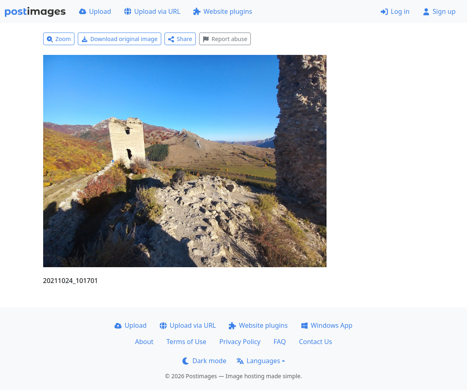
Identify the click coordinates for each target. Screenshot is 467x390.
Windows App (327, 325)
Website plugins (222, 11)
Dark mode (204, 360)
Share (180, 39)
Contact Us (315, 341)
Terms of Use (186, 341)
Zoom (59, 39)
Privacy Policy (240, 341)
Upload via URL (152, 11)
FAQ (280, 341)
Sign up (439, 11)
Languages (258, 360)
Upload (95, 11)
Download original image (119, 39)
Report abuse (225, 39)
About (144, 341)
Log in (395, 11)
